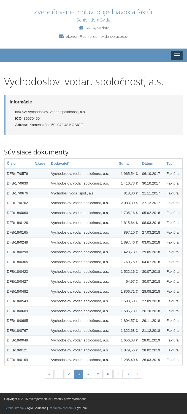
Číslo (11, 163)
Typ (169, 163)
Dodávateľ (60, 163)
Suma (124, 163)
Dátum (147, 163)
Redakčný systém (61, 408)
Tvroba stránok (14, 408)
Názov (40, 163)
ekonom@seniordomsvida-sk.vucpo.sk (97, 36)
